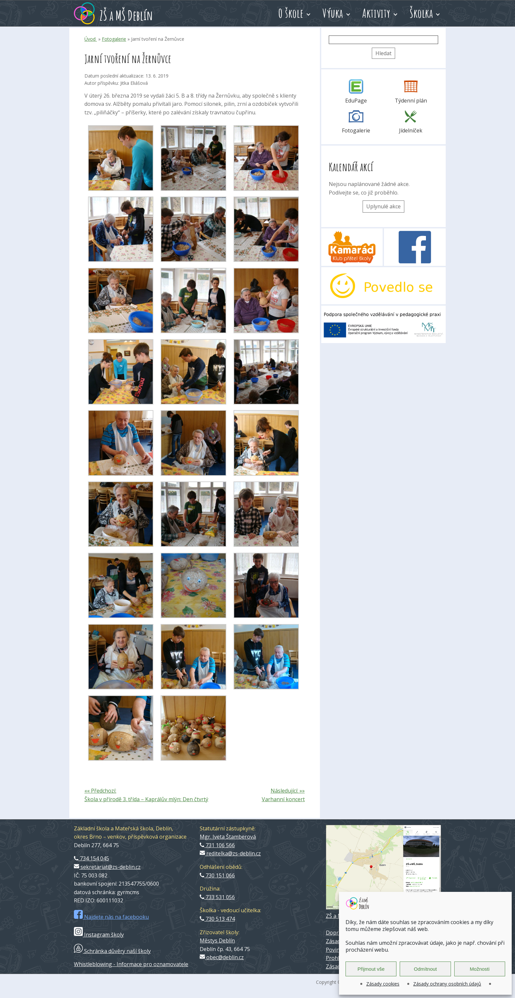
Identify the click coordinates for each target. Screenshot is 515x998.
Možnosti (479, 969)
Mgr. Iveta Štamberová (228, 836)
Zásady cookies (382, 984)
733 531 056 (217, 897)
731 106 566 (217, 845)
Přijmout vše (371, 969)
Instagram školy (99, 934)
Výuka (333, 13)
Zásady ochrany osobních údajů (447, 984)
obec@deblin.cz (222, 957)
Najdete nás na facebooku (111, 916)
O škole (290, 13)
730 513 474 (217, 918)
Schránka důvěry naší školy (112, 951)
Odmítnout (425, 969)
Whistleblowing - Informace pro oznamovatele (131, 964)
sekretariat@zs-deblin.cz (107, 866)
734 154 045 (91, 858)
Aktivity (376, 13)
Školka (421, 13)
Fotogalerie (114, 39)
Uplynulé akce (383, 206)
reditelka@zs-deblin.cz (230, 853)
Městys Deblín (217, 940)
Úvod (90, 39)
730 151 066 (217, 875)
